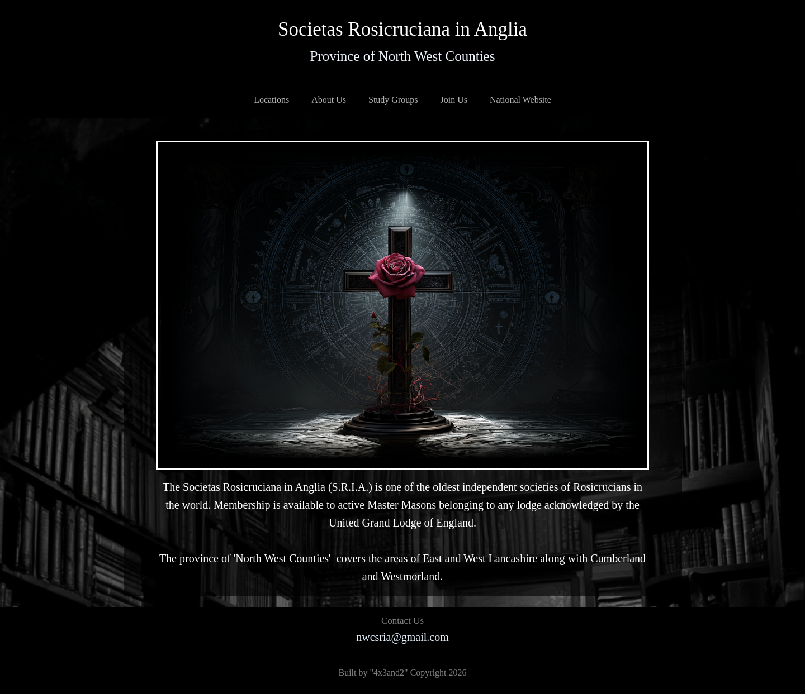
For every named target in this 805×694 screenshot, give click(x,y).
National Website (520, 99)
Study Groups (393, 99)
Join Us (453, 99)
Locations (271, 99)
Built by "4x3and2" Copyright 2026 (402, 672)
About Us (328, 99)
